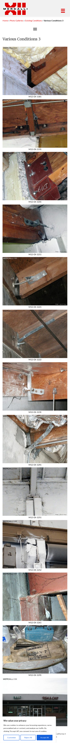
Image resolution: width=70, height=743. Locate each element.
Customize (11, 737)
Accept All (44, 737)
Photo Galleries (16, 20)
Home (5, 20)
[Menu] (63, 11)
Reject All (28, 737)
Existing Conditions (33, 20)
